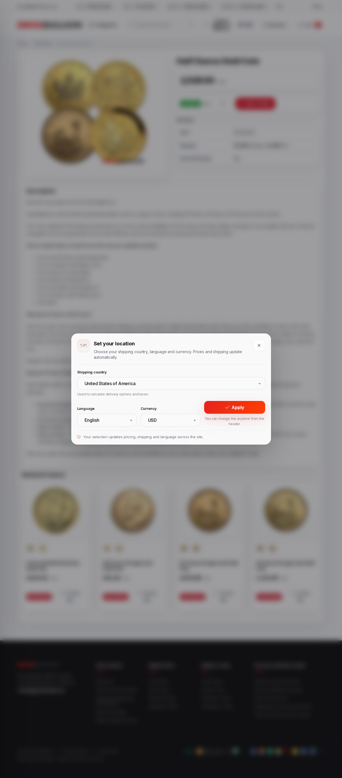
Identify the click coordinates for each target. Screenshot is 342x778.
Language (86, 408)
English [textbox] (92, 420)
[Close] (259, 345)
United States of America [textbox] (110, 383)
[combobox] (171, 383)
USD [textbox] (152, 420)
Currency (149, 408)
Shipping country (92, 372)
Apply (234, 407)
